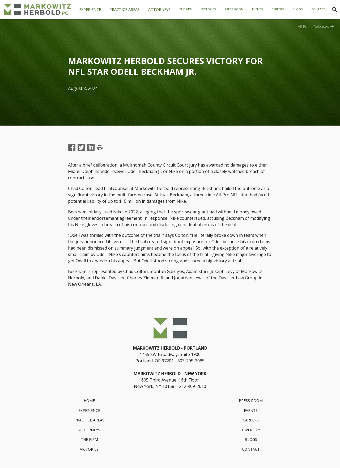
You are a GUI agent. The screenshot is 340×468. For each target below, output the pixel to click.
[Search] (334, 9)
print (100, 147)
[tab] (124, 9)
